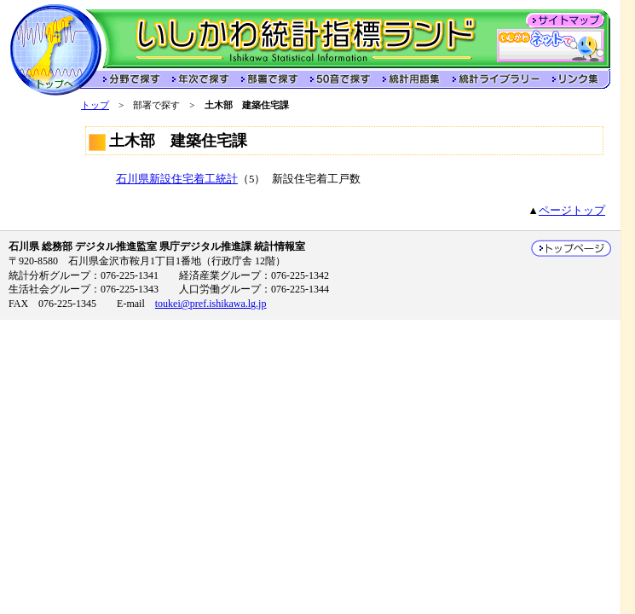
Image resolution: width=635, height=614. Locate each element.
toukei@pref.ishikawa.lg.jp (211, 304)
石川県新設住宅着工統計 (177, 179)
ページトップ (572, 211)
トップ (95, 105)
